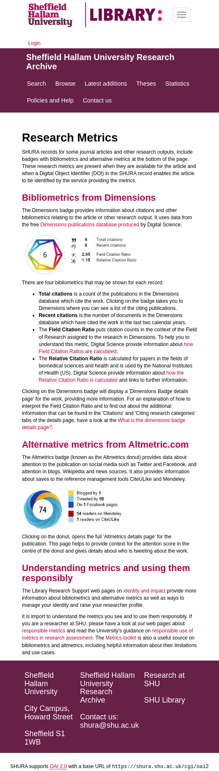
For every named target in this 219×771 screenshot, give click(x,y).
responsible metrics (43, 631)
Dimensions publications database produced (89, 225)
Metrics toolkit (120, 638)
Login (34, 43)
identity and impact (144, 591)
